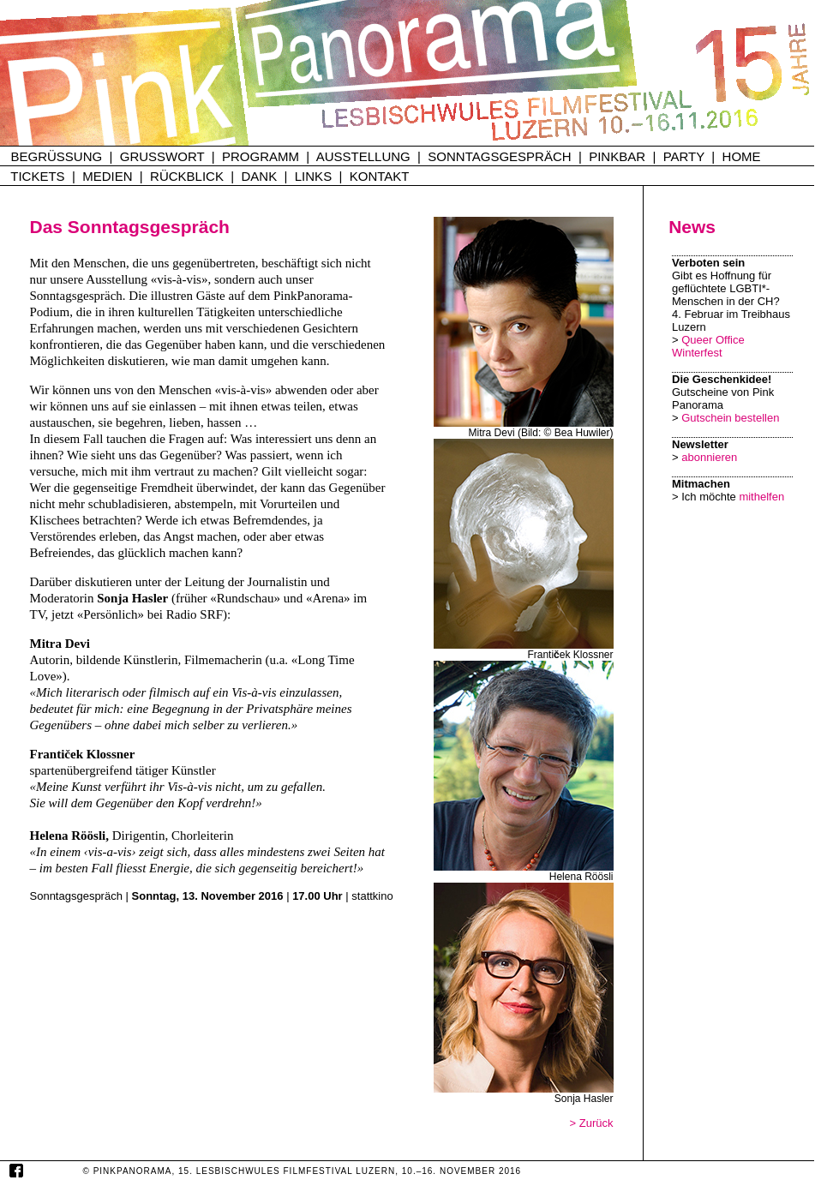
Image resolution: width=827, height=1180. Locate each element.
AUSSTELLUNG (363, 156)
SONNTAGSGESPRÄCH (499, 156)
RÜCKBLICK (187, 176)
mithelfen (761, 496)
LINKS (313, 176)
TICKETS (37, 176)
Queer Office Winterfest (708, 346)
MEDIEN (107, 176)
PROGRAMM (260, 156)
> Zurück (592, 1123)
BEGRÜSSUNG (57, 156)
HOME (741, 156)
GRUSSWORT (162, 156)
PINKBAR (617, 156)
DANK (260, 176)
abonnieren (709, 457)
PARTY (683, 156)
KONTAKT (380, 176)
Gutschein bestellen (730, 417)
